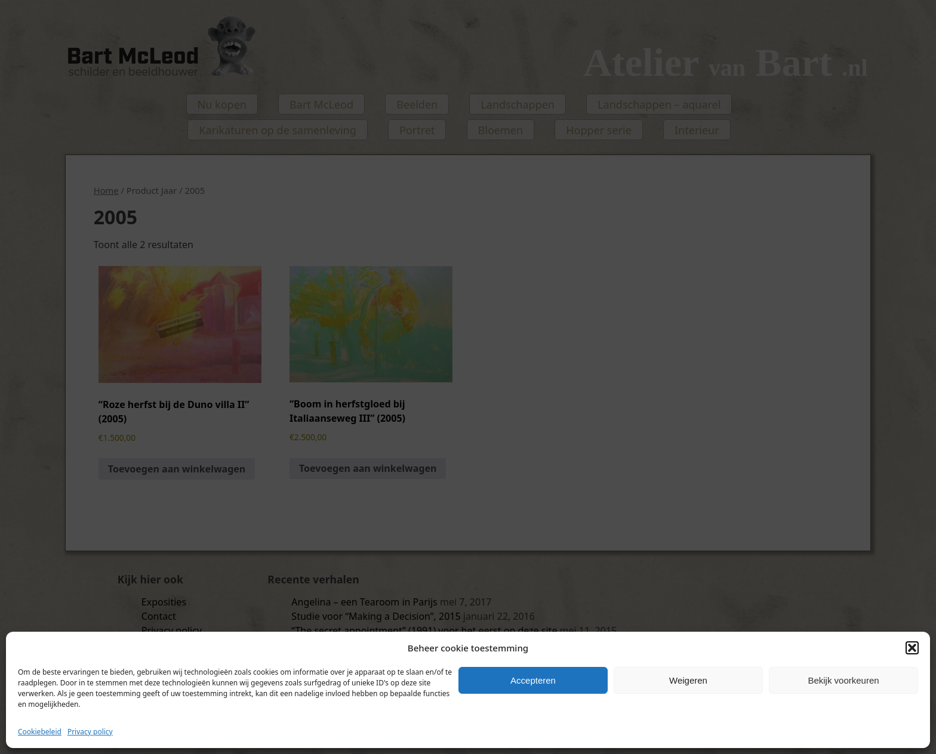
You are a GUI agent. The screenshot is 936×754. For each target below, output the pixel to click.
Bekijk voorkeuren (843, 680)
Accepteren (533, 680)
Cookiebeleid (39, 732)
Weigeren (688, 680)
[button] (912, 648)
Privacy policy (90, 732)
